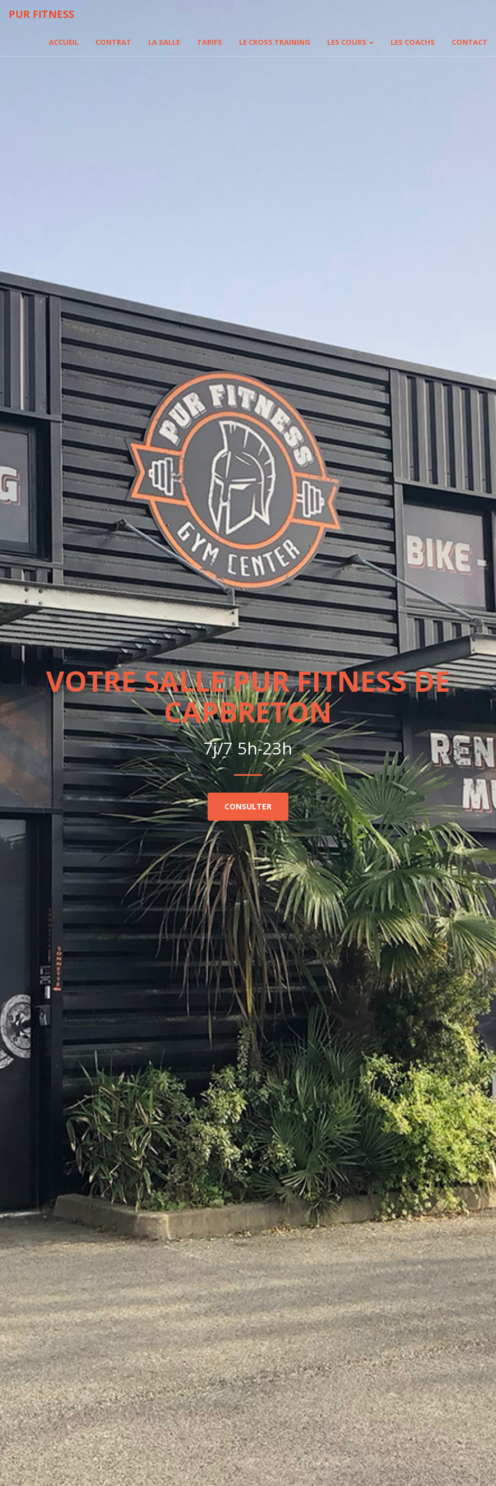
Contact (470, 42)
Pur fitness (41, 14)
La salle (164, 42)
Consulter (248, 806)
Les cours (350, 42)
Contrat (113, 42)
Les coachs (413, 42)
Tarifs (209, 42)
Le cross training (274, 42)
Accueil (64, 42)
